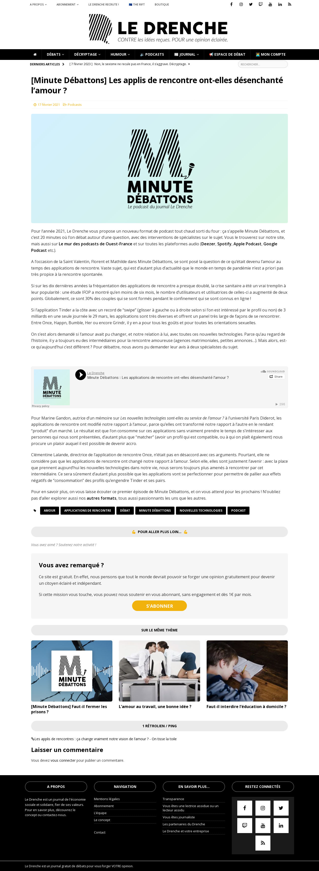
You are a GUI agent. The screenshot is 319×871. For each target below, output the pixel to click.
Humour (118, 54)
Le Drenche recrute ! (103, 4)
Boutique (162, 4)
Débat (125, 510)
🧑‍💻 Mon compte (271, 54)
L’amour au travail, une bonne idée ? (155, 706)
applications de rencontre (87, 510)
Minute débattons (155, 510)
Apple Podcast (247, 244)
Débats (54, 54)
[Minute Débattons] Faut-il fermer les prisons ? (69, 709)
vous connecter (63, 760)
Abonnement (66, 4)
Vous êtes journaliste (179, 817)
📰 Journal (184, 54)
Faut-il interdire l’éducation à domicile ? (246, 706)
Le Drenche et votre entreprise (186, 831)
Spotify (224, 244)
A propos (37, 4)
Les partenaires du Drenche (184, 824)
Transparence (173, 799)
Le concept (102, 820)
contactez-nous (54, 815)
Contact (99, 832)
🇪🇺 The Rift (137, 4)
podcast (238, 510)
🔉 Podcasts (152, 54)
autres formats (101, 498)
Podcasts (75, 104)
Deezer (208, 244)
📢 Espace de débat (227, 54)
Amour (49, 510)
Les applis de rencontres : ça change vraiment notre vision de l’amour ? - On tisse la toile (105, 738)
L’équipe (100, 813)
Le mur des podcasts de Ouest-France (95, 244)
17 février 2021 (49, 104)
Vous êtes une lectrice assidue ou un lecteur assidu (191, 808)
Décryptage (85, 54)
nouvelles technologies (201, 510)
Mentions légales (107, 799)
